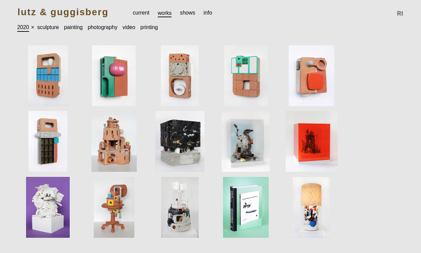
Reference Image (400, 13)
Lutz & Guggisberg (63, 12)
